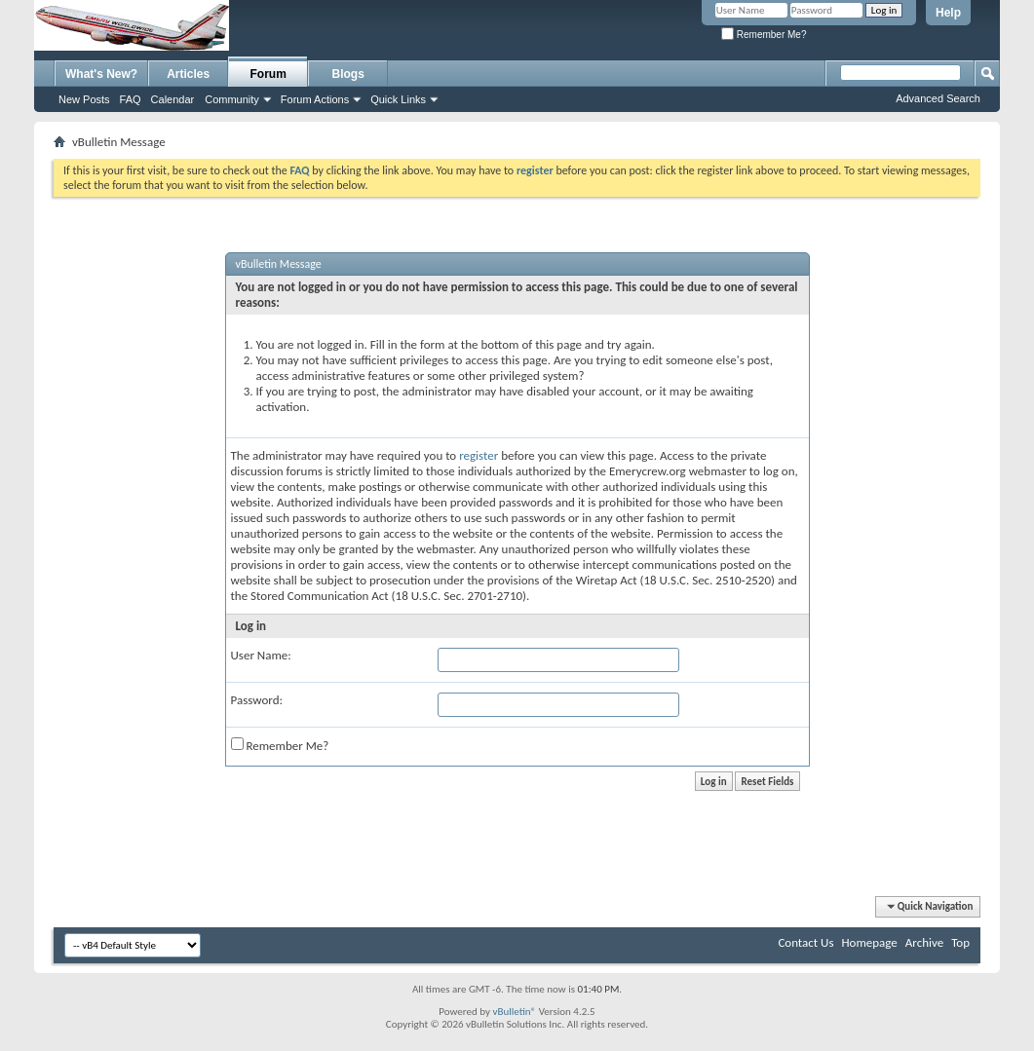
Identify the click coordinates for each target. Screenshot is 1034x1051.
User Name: (261, 655)
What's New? (101, 74)
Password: (257, 700)
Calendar (173, 99)
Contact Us (805, 942)
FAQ (130, 99)
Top (960, 942)
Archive (924, 942)
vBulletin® (514, 1011)
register (478, 455)
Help (948, 12)
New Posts (84, 99)
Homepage (869, 942)
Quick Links (398, 99)
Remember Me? (763, 34)
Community (232, 99)
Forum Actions (315, 99)
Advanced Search (938, 98)
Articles (188, 74)
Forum (268, 74)
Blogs (348, 74)
